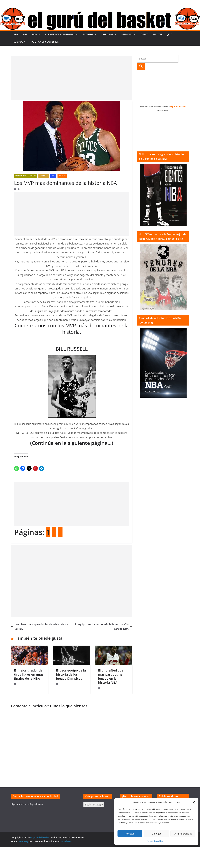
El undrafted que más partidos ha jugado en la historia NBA (110, 676)
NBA (15, 34)
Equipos (18, 41)
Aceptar (130, 833)
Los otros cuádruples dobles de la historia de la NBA (39, 626)
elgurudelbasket (177, 106)
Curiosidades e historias (60, 34)
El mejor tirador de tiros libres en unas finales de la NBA (28, 674)
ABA (25, 34)
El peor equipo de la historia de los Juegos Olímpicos (71, 674)
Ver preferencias (183, 833)
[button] (193, 802)
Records (88, 34)
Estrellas (107, 34)
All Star (157, 34)
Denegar (156, 833)
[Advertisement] (71, 78)
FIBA (34, 34)
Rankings (126, 34)
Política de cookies (155, 841)
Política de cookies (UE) (45, 41)
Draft (144, 34)
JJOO (170, 34)
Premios (62, 176)
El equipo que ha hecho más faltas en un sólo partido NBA (103, 626)
